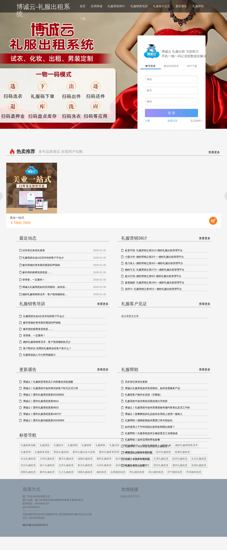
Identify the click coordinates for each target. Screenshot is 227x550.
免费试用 (172, 120)
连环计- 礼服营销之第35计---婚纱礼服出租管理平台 (151, 289)
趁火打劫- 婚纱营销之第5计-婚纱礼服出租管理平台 (151, 276)
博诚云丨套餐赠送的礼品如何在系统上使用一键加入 (151, 413)
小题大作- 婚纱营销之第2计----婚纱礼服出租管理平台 (152, 256)
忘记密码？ (197, 120)
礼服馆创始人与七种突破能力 (37, 354)
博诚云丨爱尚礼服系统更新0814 (39, 401)
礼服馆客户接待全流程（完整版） (141, 394)
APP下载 (192, 66)
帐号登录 (150, 66)
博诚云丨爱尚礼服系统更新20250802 (41, 394)
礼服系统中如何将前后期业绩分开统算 (144, 401)
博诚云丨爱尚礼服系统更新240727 (40, 413)
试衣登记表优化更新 (134, 381)
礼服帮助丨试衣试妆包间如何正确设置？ (145, 446)
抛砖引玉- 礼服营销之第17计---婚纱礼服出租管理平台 (152, 269)
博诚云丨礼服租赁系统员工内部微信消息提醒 (46, 381)
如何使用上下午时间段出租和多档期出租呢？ (148, 426)
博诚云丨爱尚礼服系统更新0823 (39, 407)
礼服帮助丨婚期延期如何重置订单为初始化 (146, 420)
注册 (148, 120)
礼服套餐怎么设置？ (134, 465)
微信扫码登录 (171, 66)
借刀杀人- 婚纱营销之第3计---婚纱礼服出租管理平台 (152, 263)
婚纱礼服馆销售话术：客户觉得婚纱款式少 (45, 341)
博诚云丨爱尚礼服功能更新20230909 (41, 420)
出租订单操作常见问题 (135, 459)
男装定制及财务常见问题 (136, 452)
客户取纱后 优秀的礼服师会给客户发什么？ (45, 348)
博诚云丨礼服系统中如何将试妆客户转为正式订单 (48, 388)
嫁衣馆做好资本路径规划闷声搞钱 (40, 322)
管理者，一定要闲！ (32, 335)
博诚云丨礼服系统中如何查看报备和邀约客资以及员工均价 (155, 407)
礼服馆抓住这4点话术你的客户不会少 (42, 316)
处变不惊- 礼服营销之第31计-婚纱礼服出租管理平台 (152, 250)
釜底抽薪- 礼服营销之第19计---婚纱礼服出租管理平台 (152, 282)
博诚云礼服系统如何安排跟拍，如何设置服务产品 (150, 388)
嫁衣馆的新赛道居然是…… (36, 329)
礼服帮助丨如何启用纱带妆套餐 (140, 439)
